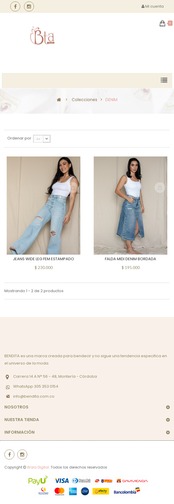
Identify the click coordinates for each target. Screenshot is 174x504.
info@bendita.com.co (33, 396)
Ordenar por (19, 138)
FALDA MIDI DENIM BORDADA (130, 259)
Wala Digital (38, 467)
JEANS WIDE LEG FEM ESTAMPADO (43, 259)
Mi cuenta (152, 6)
